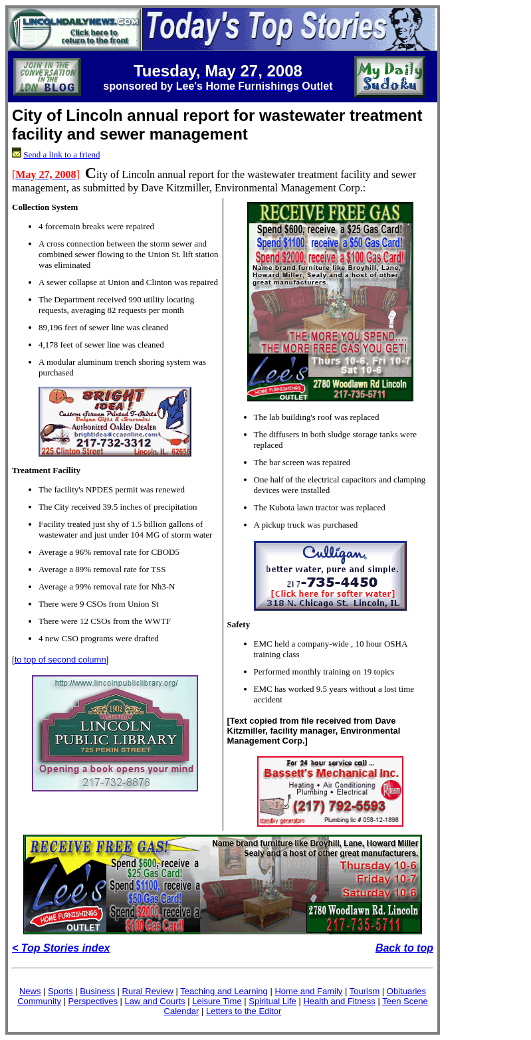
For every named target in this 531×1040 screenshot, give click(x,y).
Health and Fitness (339, 1001)
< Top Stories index (61, 948)
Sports (60, 991)
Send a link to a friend (61, 154)
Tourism (365, 991)
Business (97, 991)
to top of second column (60, 660)
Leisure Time (216, 1001)
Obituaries (406, 991)
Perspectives (93, 1001)
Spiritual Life (272, 1001)
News (30, 991)
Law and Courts (155, 1001)
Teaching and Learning (224, 991)
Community (39, 1001)
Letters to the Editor (243, 1011)
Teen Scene (405, 1001)
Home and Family (308, 991)
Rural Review (147, 991)
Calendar (181, 1011)
